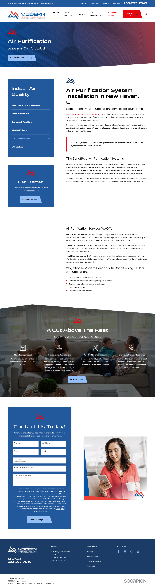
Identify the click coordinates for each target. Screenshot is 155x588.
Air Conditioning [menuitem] (96, 14)
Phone (13, 451)
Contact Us (92, 566)
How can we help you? (20, 475)
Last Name (43, 443)
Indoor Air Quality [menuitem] (112, 14)
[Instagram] (138, 551)
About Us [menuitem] (56, 14)
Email (41, 451)
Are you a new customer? (21, 467)
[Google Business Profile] (125, 551)
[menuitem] (31, 105)
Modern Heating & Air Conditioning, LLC (84, 114)
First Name (15, 443)
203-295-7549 (135, 3)
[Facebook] (118, 551)
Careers (105, 3)
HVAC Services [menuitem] (68, 14)
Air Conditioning (93, 556)
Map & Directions (58, 560)
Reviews (116, 3)
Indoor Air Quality (94, 561)
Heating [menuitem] (81, 14)
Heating (90, 551)
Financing (94, 3)
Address (14, 459)
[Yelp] (131, 551)
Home (83, 3)
